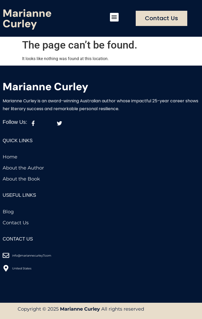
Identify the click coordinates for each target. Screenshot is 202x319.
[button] (114, 17)
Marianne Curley (27, 18)
